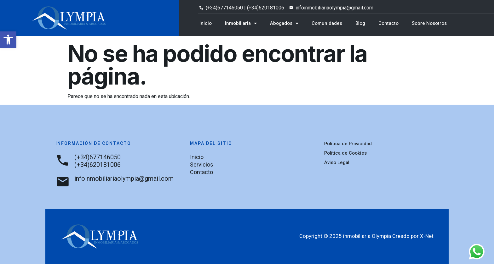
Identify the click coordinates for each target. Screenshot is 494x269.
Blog (360, 23)
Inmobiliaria (241, 23)
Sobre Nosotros (429, 23)
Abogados (284, 23)
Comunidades (327, 23)
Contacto (388, 23)
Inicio (205, 23)
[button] (8, 39)
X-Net (427, 241)
